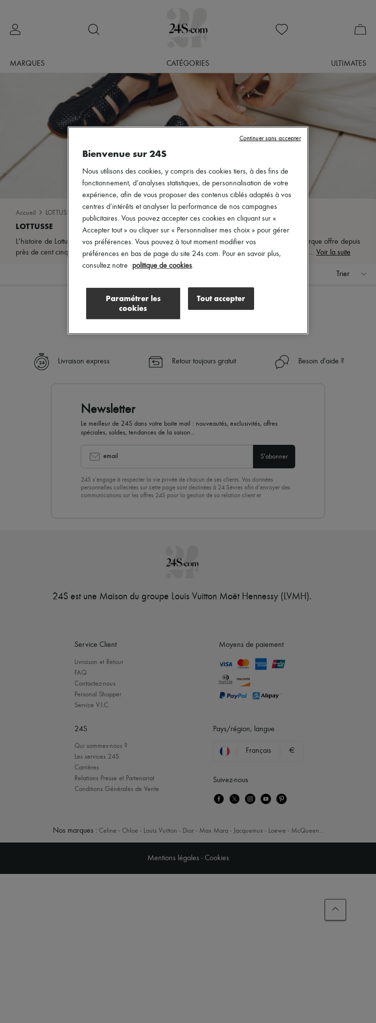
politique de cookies (162, 266)
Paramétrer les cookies (132, 302)
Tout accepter (221, 298)
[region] (188, 230)
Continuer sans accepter (270, 138)
